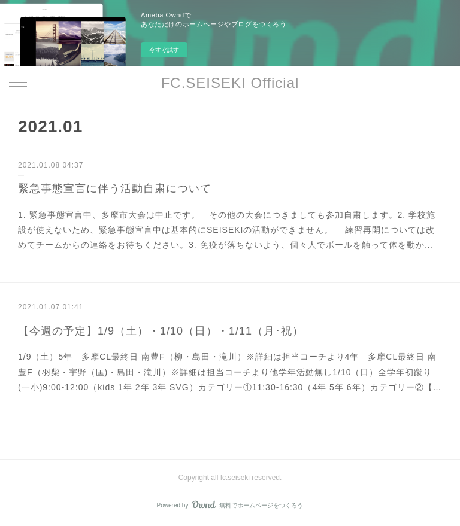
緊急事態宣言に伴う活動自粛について (114, 188)
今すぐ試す (164, 50)
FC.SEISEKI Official (230, 83)
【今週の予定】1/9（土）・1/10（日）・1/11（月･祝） (161, 331)
